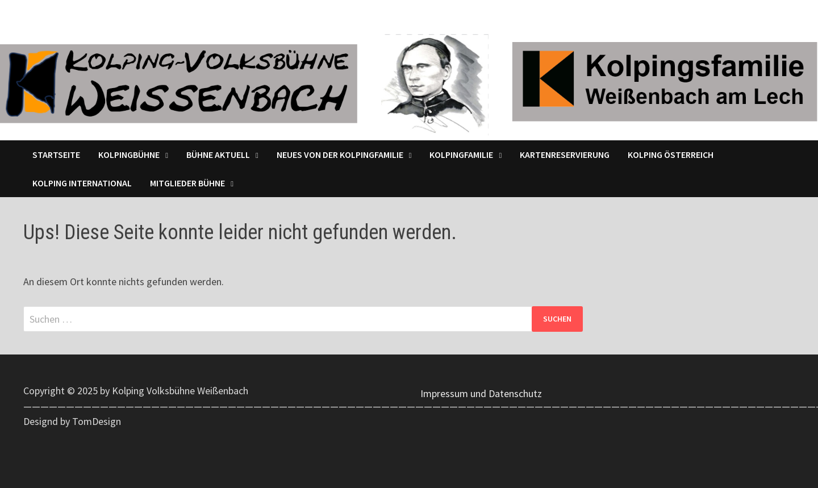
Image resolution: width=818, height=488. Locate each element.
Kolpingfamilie (461, 154)
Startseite (56, 154)
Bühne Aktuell (218, 154)
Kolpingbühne (129, 154)
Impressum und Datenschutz (481, 393)
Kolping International (82, 183)
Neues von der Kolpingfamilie (340, 154)
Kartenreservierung (565, 154)
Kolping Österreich (670, 154)
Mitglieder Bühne (187, 183)
